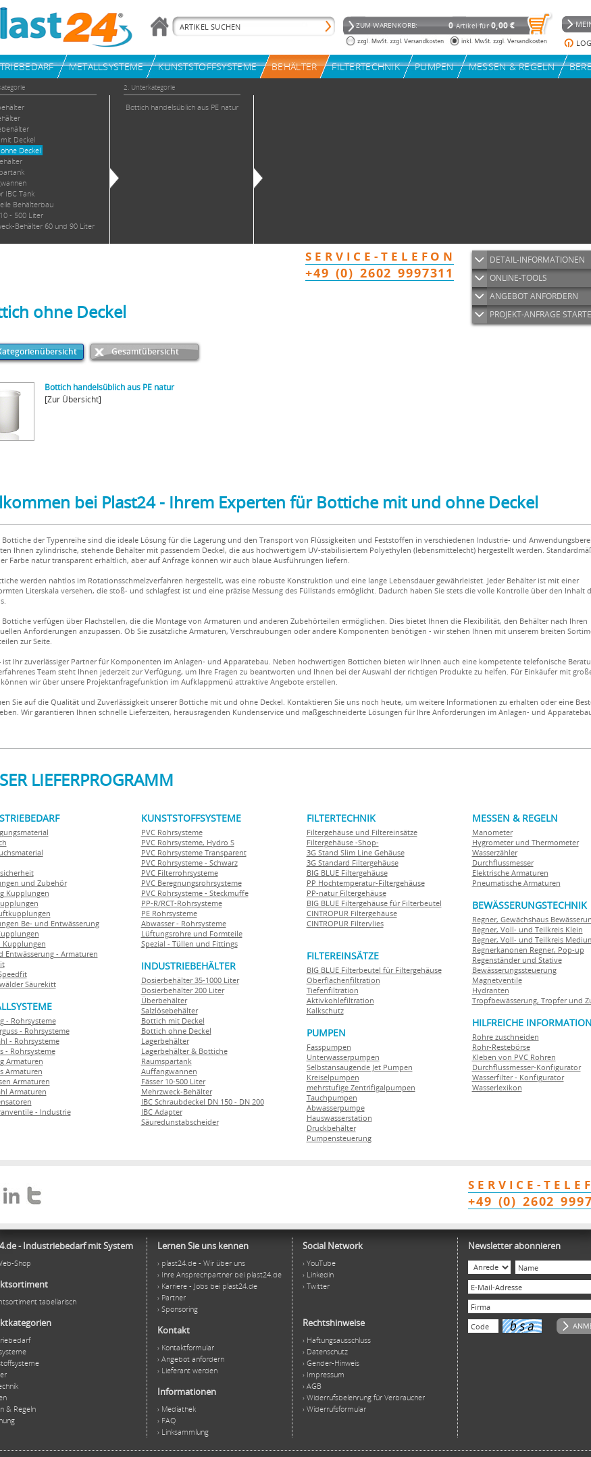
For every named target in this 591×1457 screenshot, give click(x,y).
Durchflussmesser (503, 862)
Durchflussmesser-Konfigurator (526, 1067)
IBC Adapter (161, 1112)
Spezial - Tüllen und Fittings (189, 943)
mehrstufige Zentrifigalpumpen (361, 1087)
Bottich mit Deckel (173, 1020)
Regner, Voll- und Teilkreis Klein (527, 929)
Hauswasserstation (339, 1118)
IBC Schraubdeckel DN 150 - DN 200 (202, 1101)
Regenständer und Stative (517, 960)
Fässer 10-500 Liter (173, 1081)
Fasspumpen (329, 1047)
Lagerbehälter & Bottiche (184, 1051)
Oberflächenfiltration (343, 980)
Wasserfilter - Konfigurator (518, 1077)
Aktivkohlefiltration (340, 1000)
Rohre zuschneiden (505, 1037)
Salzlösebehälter (169, 1010)
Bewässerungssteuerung (514, 970)
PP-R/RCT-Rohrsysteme (181, 903)
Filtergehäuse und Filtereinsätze (362, 832)
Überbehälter (164, 1000)
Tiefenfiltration (333, 990)
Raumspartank (166, 1061)
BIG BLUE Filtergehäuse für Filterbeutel (374, 903)
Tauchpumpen (332, 1097)
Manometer (492, 832)
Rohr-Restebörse (501, 1047)
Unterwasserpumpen (343, 1057)
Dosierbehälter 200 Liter (182, 990)
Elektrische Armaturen (510, 873)
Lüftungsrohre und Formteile (191, 933)
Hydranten (490, 990)
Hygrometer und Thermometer (525, 842)
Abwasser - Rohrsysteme (183, 923)
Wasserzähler (494, 852)
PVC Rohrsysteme (172, 832)
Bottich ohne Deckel (176, 1031)
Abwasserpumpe (336, 1108)
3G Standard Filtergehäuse (353, 862)
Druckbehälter (331, 1128)
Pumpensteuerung (339, 1138)
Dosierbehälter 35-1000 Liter (190, 980)
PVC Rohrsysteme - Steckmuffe (195, 893)
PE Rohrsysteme (169, 913)
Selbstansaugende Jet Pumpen (360, 1067)
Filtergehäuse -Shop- (343, 842)
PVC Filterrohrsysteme (179, 873)
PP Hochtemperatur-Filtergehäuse (366, 883)
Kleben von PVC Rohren (514, 1057)
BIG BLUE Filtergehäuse (347, 873)
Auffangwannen (169, 1071)
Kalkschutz (325, 1010)
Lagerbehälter (165, 1041)
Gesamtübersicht (145, 351)
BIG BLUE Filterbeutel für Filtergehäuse (374, 970)
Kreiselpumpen (333, 1077)
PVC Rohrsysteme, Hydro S (187, 842)
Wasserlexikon (497, 1087)
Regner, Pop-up (556, 950)
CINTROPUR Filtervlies (345, 923)
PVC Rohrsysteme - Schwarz (189, 862)
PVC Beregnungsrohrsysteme (191, 883)
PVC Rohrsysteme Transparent (194, 852)
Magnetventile (497, 980)
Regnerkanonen (500, 950)
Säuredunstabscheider (180, 1122)
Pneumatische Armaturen (516, 883)
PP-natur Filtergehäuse (346, 893)
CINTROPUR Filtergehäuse (352, 913)
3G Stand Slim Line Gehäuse (356, 852)
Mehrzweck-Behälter (176, 1091)
